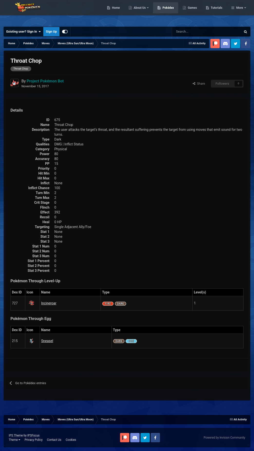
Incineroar (48, 303)
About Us (165, 12)
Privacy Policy (34, 440)
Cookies (71, 440)
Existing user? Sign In (23, 31)
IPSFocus (33, 435)
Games (217, 12)
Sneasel (47, 341)
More (239, 12)
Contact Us (54, 440)
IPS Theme (16, 435)
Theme (14, 440)
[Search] (189, 31)
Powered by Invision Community (224, 437)
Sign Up (51, 31)
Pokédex (193, 12)
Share (199, 83)
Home (141, 12)
